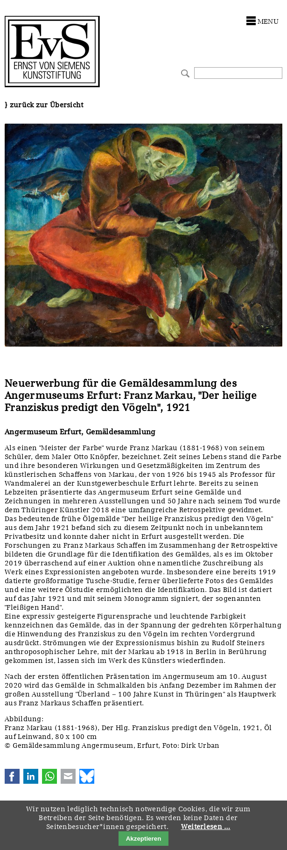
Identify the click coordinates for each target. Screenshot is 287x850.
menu (268, 21)
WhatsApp (49, 776)
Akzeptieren (143, 838)
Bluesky (86, 776)
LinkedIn (30, 776)
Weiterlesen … (206, 826)
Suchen (184, 72)
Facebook (12, 776)
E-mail (68, 776)
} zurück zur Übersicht (44, 105)
